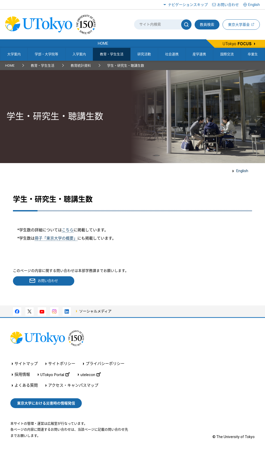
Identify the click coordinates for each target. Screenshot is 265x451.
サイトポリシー (61, 364)
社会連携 (172, 54)
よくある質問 (26, 386)
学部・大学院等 (46, 54)
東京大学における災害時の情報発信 (46, 403)
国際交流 (227, 54)
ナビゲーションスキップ (188, 4)
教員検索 (207, 24)
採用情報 (22, 375)
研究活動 (144, 54)
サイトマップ (26, 364)
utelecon (90, 375)
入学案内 (79, 54)
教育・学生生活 (111, 54)
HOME (9, 65)
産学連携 (199, 54)
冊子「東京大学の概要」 (56, 238)
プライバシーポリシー (105, 364)
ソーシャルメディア (95, 311)
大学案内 (14, 54)
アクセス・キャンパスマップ (73, 386)
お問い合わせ (228, 4)
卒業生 (253, 54)
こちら (67, 230)
